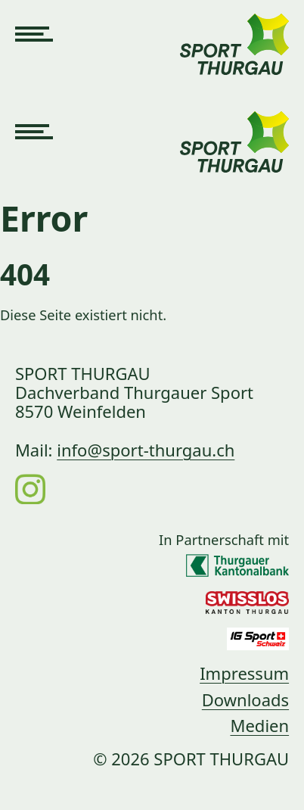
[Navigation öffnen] (34, 35)
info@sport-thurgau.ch (145, 449)
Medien (259, 725)
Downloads (245, 699)
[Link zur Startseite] (234, 35)
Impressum (244, 673)
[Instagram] (30, 487)
